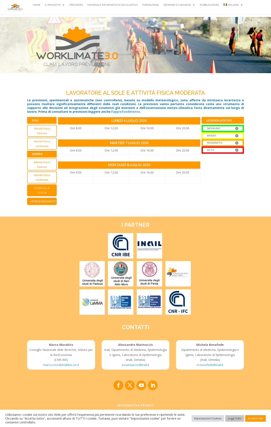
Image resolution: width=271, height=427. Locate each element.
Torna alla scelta (42, 190)
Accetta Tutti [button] (255, 418)
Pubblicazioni (209, 4)
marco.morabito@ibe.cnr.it (61, 365)
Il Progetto (53, 4)
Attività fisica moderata (42, 143)
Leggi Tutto (235, 418)
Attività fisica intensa (42, 131)
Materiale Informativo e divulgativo (112, 4)
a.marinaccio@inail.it (135, 365)
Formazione (150, 4)
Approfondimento (43, 201)
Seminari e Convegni (177, 4)
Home (36, 4)
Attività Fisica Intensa (42, 164)
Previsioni (76, 4)
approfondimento (126, 112)
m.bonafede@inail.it (209, 365)
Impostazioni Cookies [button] (208, 418)
